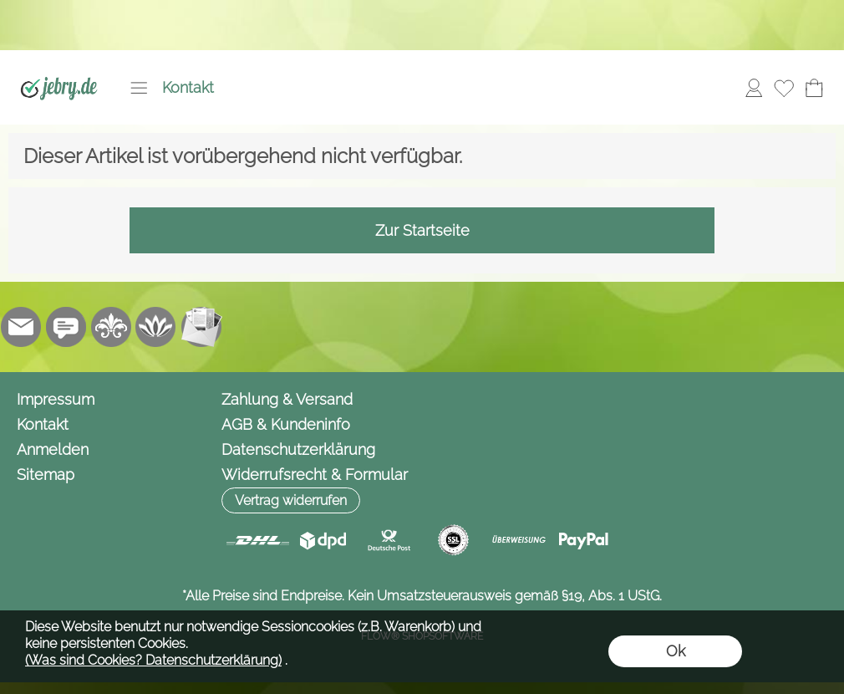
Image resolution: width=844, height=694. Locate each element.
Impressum (55, 399)
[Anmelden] (754, 88)
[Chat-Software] (66, 327)
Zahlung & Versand (287, 399)
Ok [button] (675, 651)
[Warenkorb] (814, 88)
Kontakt (188, 87)
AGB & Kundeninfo (285, 424)
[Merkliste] (784, 88)
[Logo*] (59, 67)
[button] (138, 88)
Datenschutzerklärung (298, 449)
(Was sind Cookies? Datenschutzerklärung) (153, 660)
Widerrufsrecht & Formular (314, 474)
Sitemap (45, 474)
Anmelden (53, 449)
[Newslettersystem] (201, 327)
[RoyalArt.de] (111, 327)
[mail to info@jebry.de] (21, 327)
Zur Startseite (422, 230)
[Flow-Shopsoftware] (156, 327)
